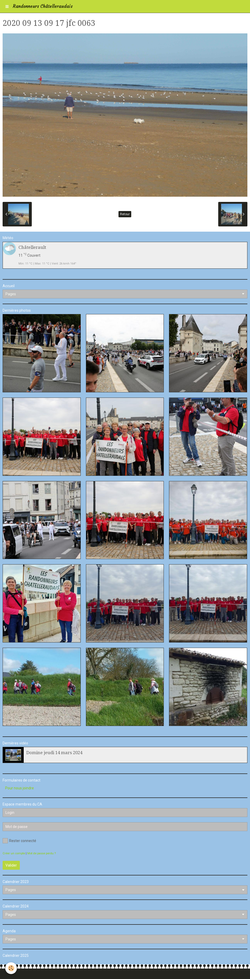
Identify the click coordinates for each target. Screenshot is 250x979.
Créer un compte (14, 853)
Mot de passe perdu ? (41, 853)
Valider (11, 865)
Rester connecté (19, 840)
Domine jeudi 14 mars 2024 (54, 752)
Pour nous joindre (19, 788)
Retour (125, 214)
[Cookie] (11, 968)
